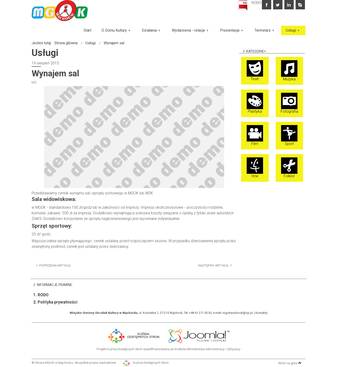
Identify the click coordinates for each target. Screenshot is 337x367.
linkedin (289, 4)
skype (300, 4)
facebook (266, 4)
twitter (277, 4)
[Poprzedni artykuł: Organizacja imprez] (54, 265)
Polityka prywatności (57, 302)
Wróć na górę (289, 362)
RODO (256, 2)
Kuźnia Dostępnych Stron (146, 362)
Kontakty (261, 313)
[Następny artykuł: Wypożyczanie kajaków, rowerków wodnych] (215, 265)
